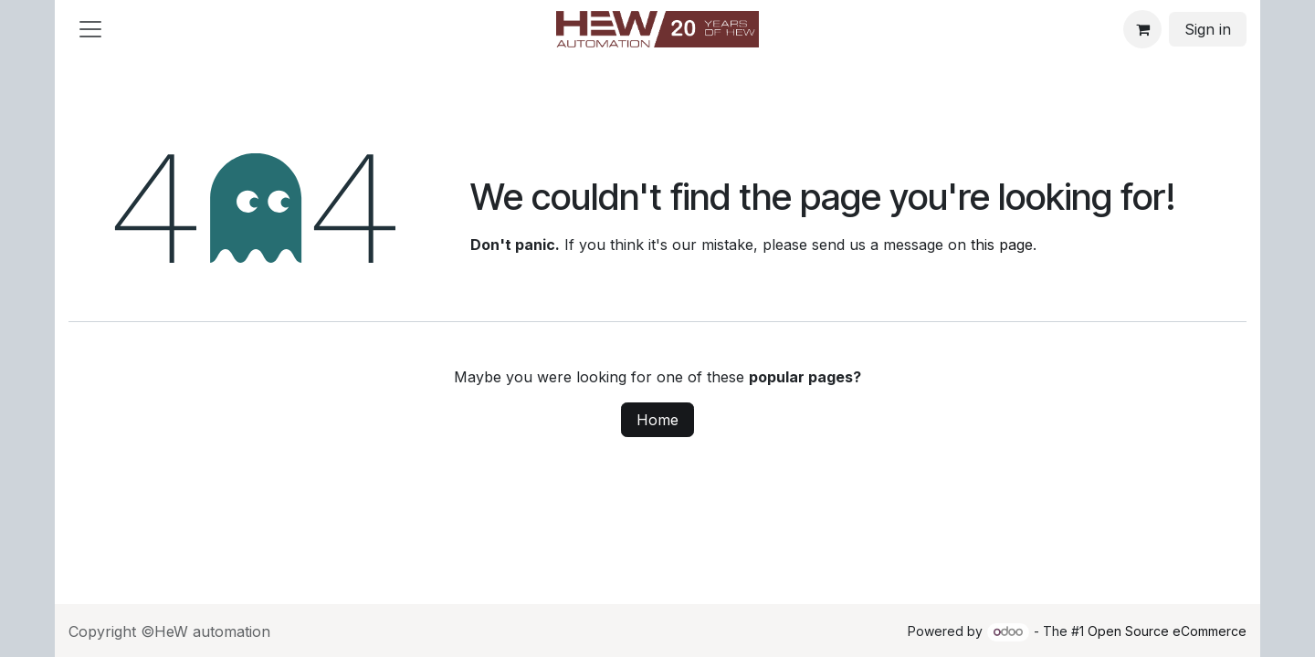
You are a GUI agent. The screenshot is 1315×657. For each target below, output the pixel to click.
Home (657, 420)
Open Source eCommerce (1167, 631)
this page (1002, 244)
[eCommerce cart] (1142, 29)
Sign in (1207, 29)
